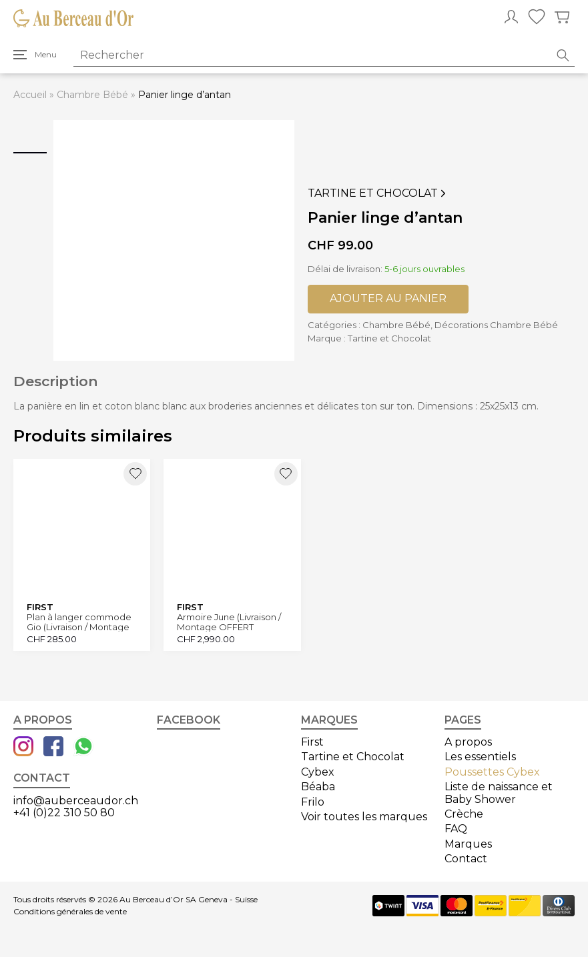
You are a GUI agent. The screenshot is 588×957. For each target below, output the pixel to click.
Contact (466, 858)
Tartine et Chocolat (378, 193)
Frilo (312, 802)
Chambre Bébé (92, 95)
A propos (468, 742)
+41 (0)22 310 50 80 (64, 812)
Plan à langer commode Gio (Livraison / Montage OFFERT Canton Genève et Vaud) (79, 622)
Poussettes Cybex (492, 772)
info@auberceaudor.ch (75, 800)
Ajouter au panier (388, 298)
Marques (468, 844)
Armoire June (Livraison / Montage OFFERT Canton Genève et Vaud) (230, 622)
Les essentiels (480, 756)
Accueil (30, 95)
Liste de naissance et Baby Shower (499, 792)
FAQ (456, 828)
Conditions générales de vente (70, 911)
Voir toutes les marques (364, 816)
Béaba (318, 786)
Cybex (317, 772)
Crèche (464, 814)
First (312, 742)
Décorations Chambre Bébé (496, 324)
